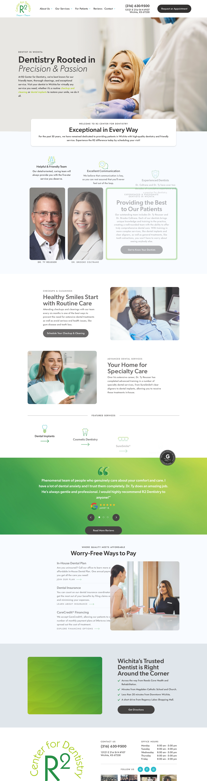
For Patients (83, 8)
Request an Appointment (174, 8)
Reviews (97, 8)
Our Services (64, 8)
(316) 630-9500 (137, 6)
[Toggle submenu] (51, 8)
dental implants (23, 92)
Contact (110, 8)
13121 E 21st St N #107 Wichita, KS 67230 (137, 11)
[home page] (23, 8)
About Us (46, 8)
